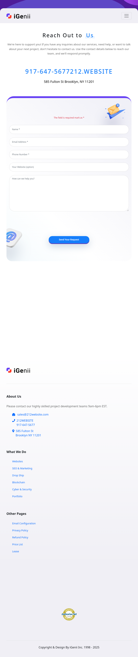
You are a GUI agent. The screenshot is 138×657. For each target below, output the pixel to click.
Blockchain (18, 482)
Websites (17, 461)
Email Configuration (24, 523)
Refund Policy (20, 537)
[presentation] (71, 224)
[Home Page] (19, 16)
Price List (17, 544)
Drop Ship (18, 475)
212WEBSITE (23, 423)
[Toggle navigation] (126, 15)
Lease (15, 551)
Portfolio (17, 496)
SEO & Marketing (22, 468)
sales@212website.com (30, 414)
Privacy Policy (20, 530)
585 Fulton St (26, 433)
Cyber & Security (22, 489)
